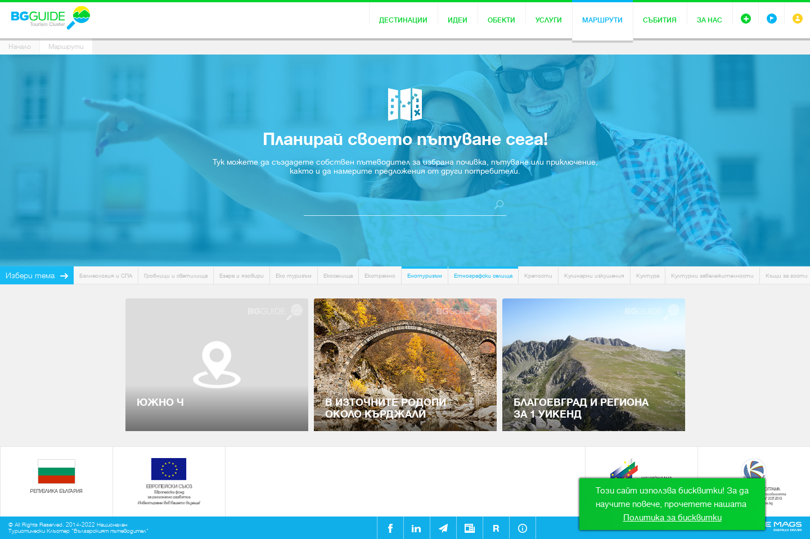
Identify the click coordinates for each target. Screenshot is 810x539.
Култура (647, 276)
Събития (660, 20)
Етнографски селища (483, 276)
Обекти (501, 20)
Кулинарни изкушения (594, 276)
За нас (709, 20)
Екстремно (379, 276)
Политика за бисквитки (672, 518)
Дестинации (403, 20)
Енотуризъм (424, 276)
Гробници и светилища (176, 276)
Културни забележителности (712, 276)
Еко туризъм (294, 276)
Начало (19, 47)
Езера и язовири (241, 276)
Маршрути (602, 20)
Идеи (457, 20)
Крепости (538, 276)
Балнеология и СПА (105, 276)
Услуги (549, 20)
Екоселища (338, 276)
